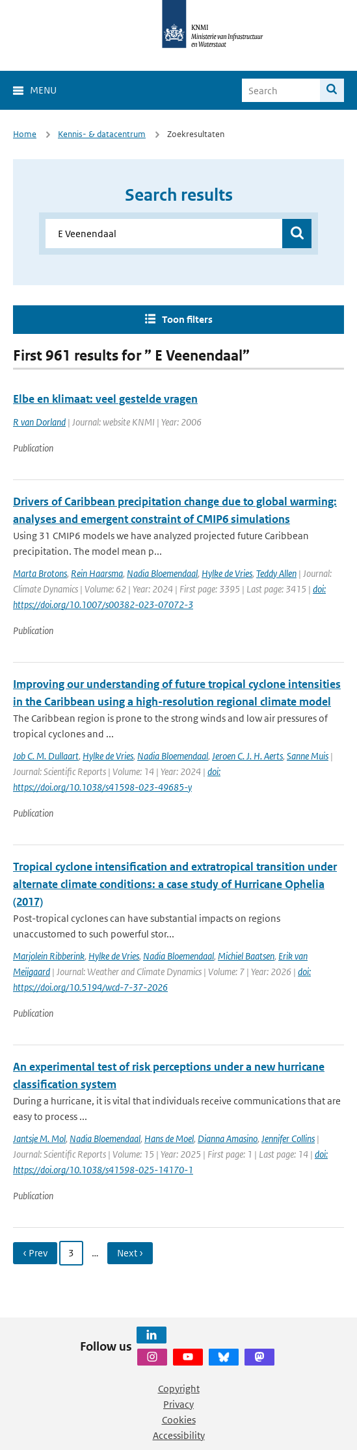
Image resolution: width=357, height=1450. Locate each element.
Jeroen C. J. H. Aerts (247, 756)
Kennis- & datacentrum (102, 134)
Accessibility (179, 1435)
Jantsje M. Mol (39, 1138)
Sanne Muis (307, 756)
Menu (43, 90)
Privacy (178, 1404)
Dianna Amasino (228, 1138)
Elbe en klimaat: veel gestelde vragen (105, 399)
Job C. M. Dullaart (46, 756)
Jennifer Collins (288, 1138)
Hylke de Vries (227, 573)
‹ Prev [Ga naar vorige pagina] (35, 1253)
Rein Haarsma (97, 573)
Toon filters (187, 319)
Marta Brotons (40, 573)
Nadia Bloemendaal (162, 573)
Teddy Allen (276, 573)
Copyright (179, 1388)
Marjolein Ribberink (49, 956)
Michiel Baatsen (246, 956)
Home (24, 134)
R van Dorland (39, 422)
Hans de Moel (169, 1138)
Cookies (179, 1420)
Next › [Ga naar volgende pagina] (130, 1253)
